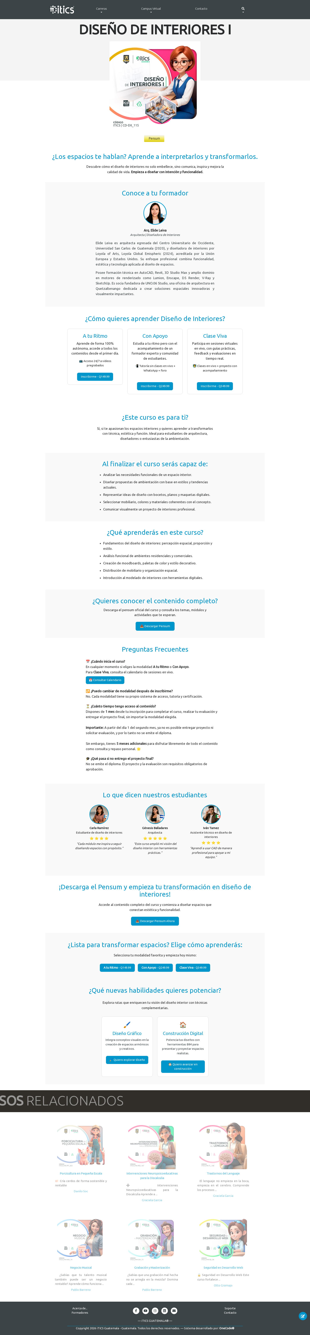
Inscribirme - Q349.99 (215, 386)
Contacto (201, 8)
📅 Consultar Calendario (105, 680)
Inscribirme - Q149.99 (95, 376)
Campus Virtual (151, 8)
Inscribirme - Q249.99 (155, 386)
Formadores (80, 1312)
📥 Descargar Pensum (155, 626)
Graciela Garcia (152, 1200)
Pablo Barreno (81, 1289)
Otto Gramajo (223, 1285)
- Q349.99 (193, 967)
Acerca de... (79, 1308)
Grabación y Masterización (152, 1267)
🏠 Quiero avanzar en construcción (183, 1066)
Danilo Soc (81, 1191)
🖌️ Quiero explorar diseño (127, 1059)
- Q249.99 (155, 967)
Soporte (230, 1308)
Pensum (154, 138)
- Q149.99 (117, 967)
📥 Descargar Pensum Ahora (155, 921)
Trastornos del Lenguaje (223, 1173)
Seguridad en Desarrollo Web (223, 1267)
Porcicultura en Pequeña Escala (81, 1173)
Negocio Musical (81, 1267)
